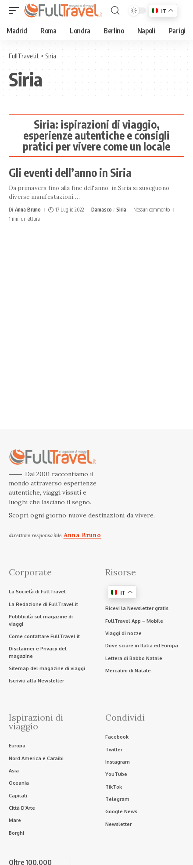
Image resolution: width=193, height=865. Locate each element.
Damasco (101, 209)
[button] (16, 10)
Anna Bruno (28, 209)
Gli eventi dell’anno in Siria (70, 172)
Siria (121, 209)
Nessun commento (151, 209)
